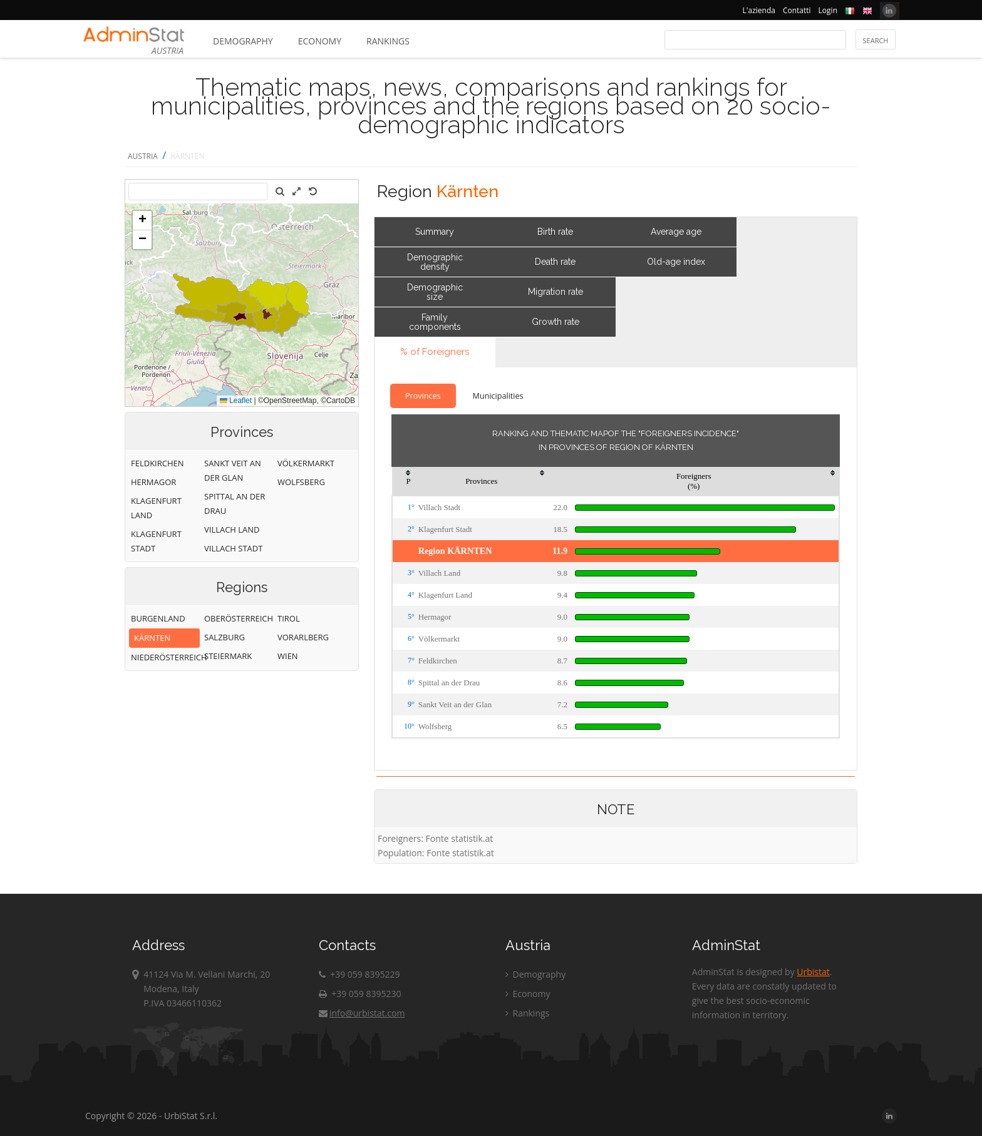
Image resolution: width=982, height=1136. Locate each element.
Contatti (797, 10)
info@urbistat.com (362, 1013)
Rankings (388, 41)
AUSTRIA (143, 156)
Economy (319, 41)
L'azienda (759, 10)
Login (828, 10)
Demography (243, 41)
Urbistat (813, 972)
